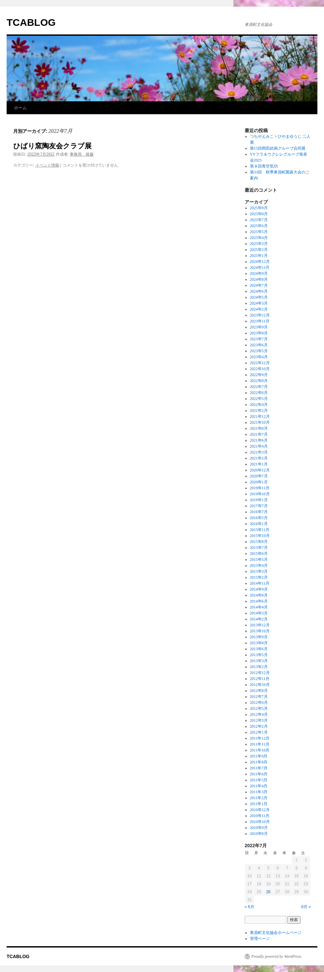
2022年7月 (259, 386)
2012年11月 (260, 678)
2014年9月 (259, 589)
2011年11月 (259, 744)
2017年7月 (259, 506)
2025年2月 (259, 249)
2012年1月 (259, 732)
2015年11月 (260, 529)
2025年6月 (259, 225)
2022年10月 (260, 368)
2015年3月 (259, 571)
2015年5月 (259, 559)
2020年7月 (259, 476)
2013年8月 (259, 643)
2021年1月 (259, 464)
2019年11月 (260, 488)
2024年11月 (260, 267)
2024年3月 (259, 303)
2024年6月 (259, 291)
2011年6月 (259, 774)
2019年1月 (259, 500)
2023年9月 (259, 327)
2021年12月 (260, 416)
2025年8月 (259, 214)
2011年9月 (259, 756)
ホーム (20, 107)
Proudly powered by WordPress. (276, 956)
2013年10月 (260, 631)
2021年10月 (260, 422)
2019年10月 (260, 494)
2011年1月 (259, 804)
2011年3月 (259, 792)
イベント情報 (47, 165)
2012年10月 (260, 684)
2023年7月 (259, 339)
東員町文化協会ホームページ (276, 932)
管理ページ (260, 938)
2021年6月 (259, 440)
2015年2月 (259, 577)
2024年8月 (259, 279)
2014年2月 (259, 619)
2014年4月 (259, 607)
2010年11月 (260, 815)
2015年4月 (259, 565)
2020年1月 (259, 482)
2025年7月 (259, 220)
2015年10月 (260, 535)
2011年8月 (259, 762)
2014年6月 (259, 601)
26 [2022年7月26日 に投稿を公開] (268, 892)
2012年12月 (260, 672)
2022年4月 (259, 404)
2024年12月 (260, 261)
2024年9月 (259, 273)
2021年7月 (259, 434)
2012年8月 (259, 690)
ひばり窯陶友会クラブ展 (52, 146)
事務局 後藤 (82, 154)
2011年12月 (260, 738)
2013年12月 (260, 625)
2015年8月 (259, 541)
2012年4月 (259, 714)
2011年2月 (259, 798)
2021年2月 (259, 458)
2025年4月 (259, 237)
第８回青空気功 (264, 166)
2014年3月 (259, 613)
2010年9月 (259, 827)
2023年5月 (259, 351)
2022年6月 (259, 392)
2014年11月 (260, 583)
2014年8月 (259, 595)
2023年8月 (259, 333)
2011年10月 (260, 750)
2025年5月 (259, 231)
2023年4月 (259, 357)
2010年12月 (260, 809)
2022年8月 (259, 380)
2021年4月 (259, 446)
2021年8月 (259, 428)
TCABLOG (31, 22)
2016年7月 (259, 512)
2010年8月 (259, 833)
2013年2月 (259, 666)
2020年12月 (260, 470)
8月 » (306, 906)
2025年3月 (259, 243)
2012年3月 (259, 720)
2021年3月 (259, 452)
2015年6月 (259, 553)
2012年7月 (259, 696)
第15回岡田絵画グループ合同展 (277, 148)
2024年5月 (259, 297)
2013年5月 (259, 655)
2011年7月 (259, 768)
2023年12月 (260, 315)
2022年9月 (259, 374)
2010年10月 (260, 821)
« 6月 (249, 906)
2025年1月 (259, 255)
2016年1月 (259, 523)
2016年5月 (259, 517)
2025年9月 (259, 208)
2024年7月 (259, 285)
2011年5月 (259, 780)
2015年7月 (259, 547)
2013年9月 (259, 637)
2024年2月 (259, 309)
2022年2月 (259, 410)
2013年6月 (259, 649)
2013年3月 (259, 660)
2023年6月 (259, 345)
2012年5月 (259, 708)
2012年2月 (259, 726)
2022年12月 (260, 363)
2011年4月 (259, 786)
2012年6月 (259, 702)
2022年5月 (259, 398)
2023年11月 (260, 321)
